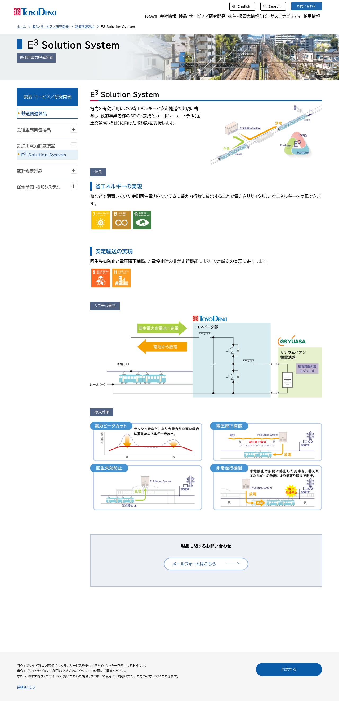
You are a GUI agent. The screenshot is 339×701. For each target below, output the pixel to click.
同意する (289, 669)
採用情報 (311, 16)
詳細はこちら (26, 687)
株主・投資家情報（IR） (247, 16)
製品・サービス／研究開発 (201, 16)
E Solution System (43, 154)
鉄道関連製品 (84, 26)
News (149, 16)
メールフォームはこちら (194, 564)
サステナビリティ (285, 16)
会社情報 (166, 16)
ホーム (21, 26)
